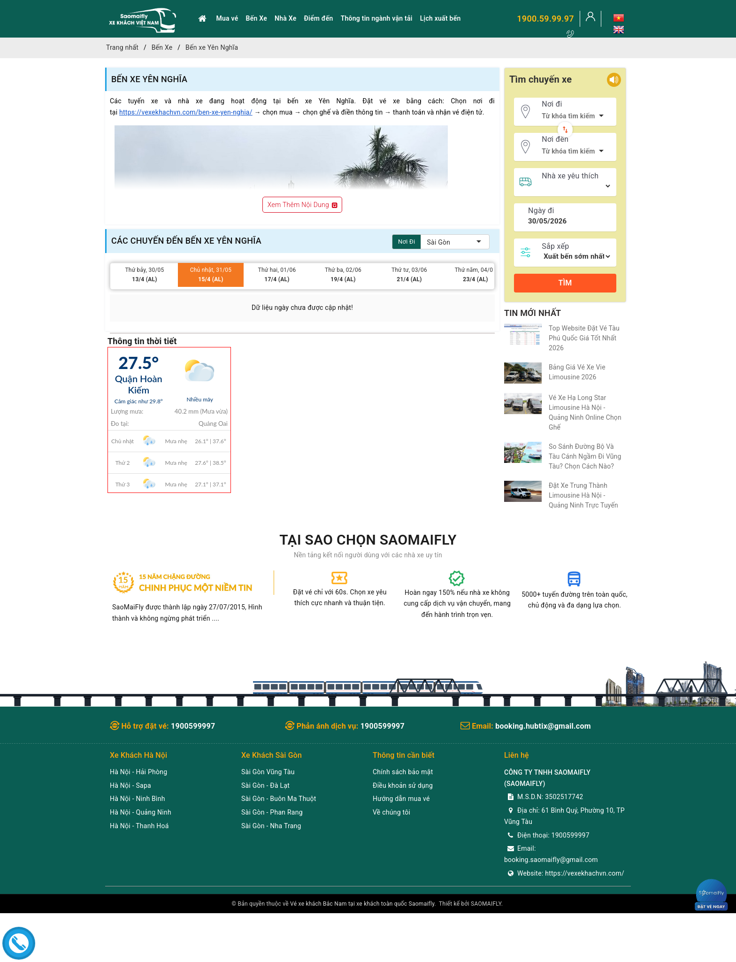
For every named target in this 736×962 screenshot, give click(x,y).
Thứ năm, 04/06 (475, 276)
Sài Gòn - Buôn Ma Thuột (278, 798)
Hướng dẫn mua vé (401, 798)
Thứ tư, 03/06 (409, 276)
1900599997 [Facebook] (193, 726)
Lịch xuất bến (440, 18)
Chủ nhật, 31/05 (211, 276)
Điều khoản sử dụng (403, 785)
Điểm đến (318, 18)
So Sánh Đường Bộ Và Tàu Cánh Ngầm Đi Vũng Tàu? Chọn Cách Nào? (585, 456)
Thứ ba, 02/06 (343, 276)
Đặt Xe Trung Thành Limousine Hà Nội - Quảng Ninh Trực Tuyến (583, 495)
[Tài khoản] (590, 19)
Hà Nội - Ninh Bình (137, 798)
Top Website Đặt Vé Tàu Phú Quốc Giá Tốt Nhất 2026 (584, 338)
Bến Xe (256, 18)
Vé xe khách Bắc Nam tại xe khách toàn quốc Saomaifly (362, 903)
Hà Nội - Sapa (130, 785)
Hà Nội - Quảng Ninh (140, 812)
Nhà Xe (285, 18)
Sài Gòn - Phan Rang (272, 812)
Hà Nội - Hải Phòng (138, 772)
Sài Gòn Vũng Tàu (268, 772)
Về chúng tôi (391, 812)
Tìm (565, 282)
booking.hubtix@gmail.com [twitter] (543, 726)
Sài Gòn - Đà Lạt (265, 785)
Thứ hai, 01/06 (277, 276)
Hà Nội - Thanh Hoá (139, 826)
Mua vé (227, 18)
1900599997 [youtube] (382, 726)
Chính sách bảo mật (403, 772)
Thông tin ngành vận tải (377, 18)
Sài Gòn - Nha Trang (271, 826)
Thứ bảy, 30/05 (144, 276)
